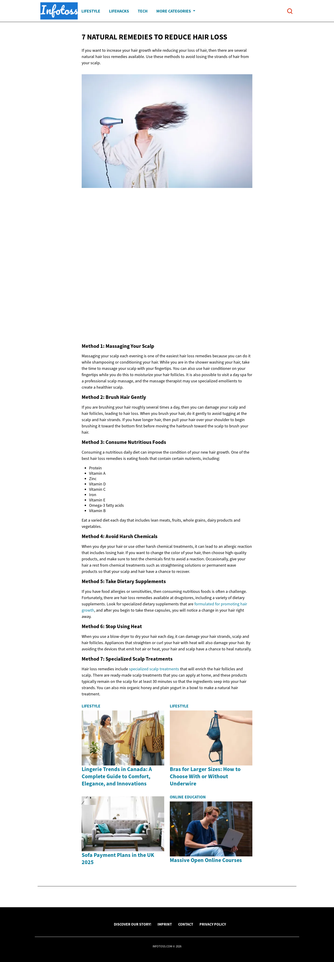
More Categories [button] (174, 11)
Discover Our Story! (132, 924)
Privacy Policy (212, 924)
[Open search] (289, 11)
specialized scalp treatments (154, 668)
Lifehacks (119, 11)
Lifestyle (90, 11)
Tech (143, 11)
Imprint (164, 924)
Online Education (188, 797)
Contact (185, 924)
